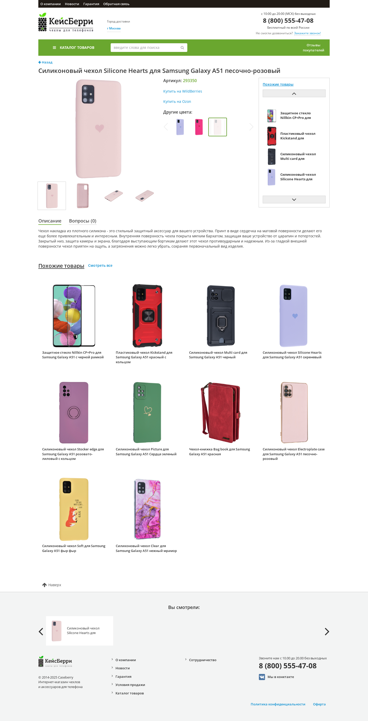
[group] (180, 127)
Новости (72, 4)
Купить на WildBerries (182, 91)
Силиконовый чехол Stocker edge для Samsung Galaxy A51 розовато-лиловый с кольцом (73, 454)
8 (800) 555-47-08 (288, 20)
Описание (49, 221)
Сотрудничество (202, 660)
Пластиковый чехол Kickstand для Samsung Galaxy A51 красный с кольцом (144, 357)
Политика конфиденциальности (278, 704)
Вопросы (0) (82, 221)
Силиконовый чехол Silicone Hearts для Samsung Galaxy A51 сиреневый (292, 355)
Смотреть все (100, 265)
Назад (45, 62)
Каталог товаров (73, 47)
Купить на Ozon (177, 101)
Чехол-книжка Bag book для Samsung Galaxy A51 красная (219, 451)
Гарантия (91, 4)
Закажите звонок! (307, 33)
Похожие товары (61, 265)
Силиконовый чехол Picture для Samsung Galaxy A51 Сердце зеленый (146, 451)
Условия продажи (130, 684)
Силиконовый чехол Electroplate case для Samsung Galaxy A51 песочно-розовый (294, 454)
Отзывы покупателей (313, 47)
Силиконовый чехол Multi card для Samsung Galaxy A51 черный (218, 355)
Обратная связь (116, 4)
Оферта (319, 704)
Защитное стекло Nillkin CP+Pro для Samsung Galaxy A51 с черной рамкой (73, 355)
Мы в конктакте (276, 677)
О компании (50, 4)
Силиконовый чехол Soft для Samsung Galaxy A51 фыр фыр (73, 548)
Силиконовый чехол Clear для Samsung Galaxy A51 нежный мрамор (146, 548)
